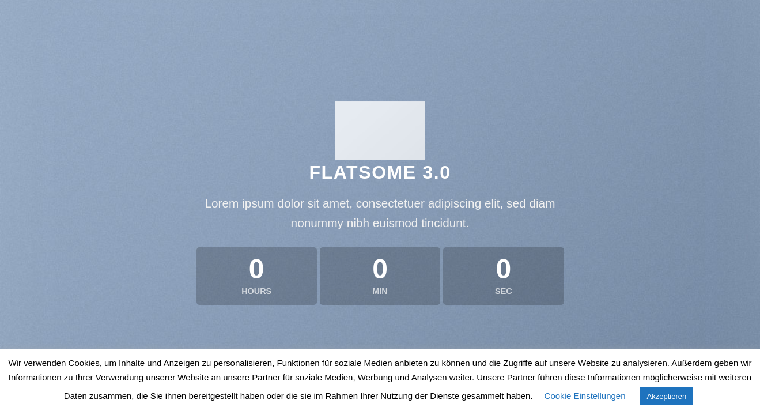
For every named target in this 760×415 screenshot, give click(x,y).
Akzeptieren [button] (667, 396)
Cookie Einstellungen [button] (585, 396)
